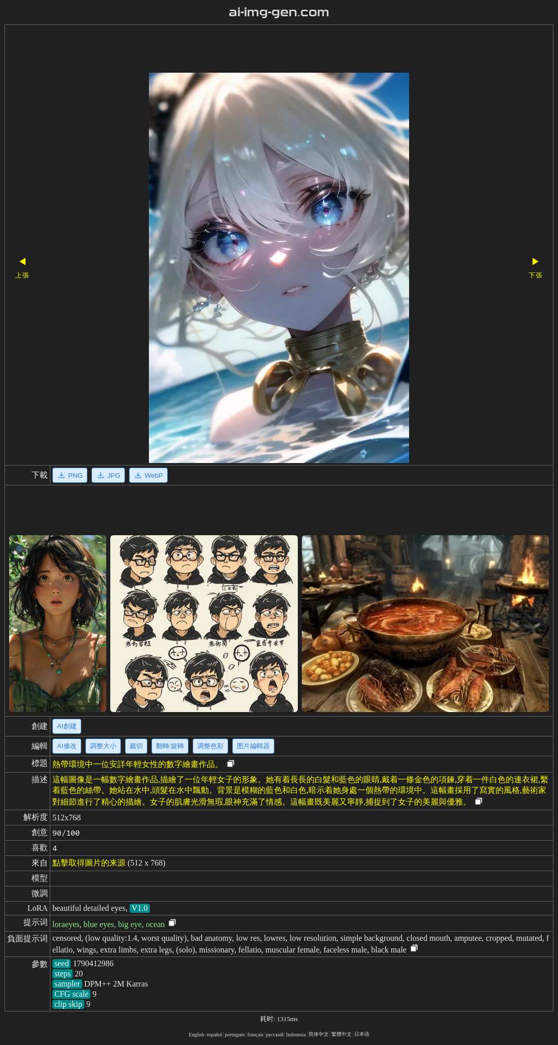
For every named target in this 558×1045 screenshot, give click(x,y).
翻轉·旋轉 (170, 746)
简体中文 (318, 1034)
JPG (108, 475)
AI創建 (67, 726)
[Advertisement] (261, 50)
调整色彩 (210, 746)
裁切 (136, 746)
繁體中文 (341, 1034)
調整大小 (103, 746)
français (255, 1034)
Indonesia (296, 1034)
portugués (234, 1034)
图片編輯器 (253, 746)
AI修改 (67, 746)
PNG (70, 475)
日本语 (361, 1034)
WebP (148, 475)
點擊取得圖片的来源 (89, 862)
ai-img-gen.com (279, 12)
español (215, 1034)
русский (275, 1034)
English (196, 1034)
